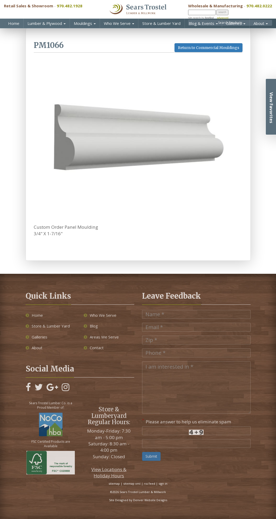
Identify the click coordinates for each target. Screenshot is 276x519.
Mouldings (85, 23)
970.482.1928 (69, 5)
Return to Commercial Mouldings (208, 47)
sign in (163, 483)
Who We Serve (119, 23)
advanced (222, 18)
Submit (151, 456)
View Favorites (271, 107)
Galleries (235, 23)
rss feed (149, 483)
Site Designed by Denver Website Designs (138, 500)
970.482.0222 (259, 5)
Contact (94, 347)
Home (13, 23)
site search (194, 18)
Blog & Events (203, 23)
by (207, 18)
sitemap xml (131, 483)
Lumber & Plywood (46, 23)
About (261, 23)
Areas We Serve (101, 337)
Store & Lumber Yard (161, 23)
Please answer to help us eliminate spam (186, 421)
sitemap (114, 483)
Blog (91, 326)
